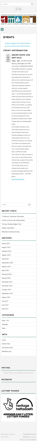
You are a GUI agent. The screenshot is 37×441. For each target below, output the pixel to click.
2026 (28, 46)
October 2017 (6, 290)
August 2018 (6, 266)
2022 (11, 46)
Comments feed (7, 348)
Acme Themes (31, 440)
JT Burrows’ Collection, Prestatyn (13, 216)
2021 (7, 46)
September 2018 (7, 263)
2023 (15, 46)
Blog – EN (5, 320)
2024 (19, 46)
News (4, 328)
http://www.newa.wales (18, 179)
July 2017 (5, 301)
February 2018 (6, 274)
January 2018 (6, 278)
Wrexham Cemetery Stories (11, 232)
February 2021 (6, 251)
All (6, 43)
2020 (28, 43)
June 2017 (5, 305)
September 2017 (7, 293)
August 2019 (6, 255)
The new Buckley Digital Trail (11, 224)
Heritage (5, 324)
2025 (24, 46)
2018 (20, 43)
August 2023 (6, 247)
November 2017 (7, 286)
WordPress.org (6, 351)
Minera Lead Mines (8, 228)
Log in (4, 340)
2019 (24, 43)
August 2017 (6, 297)
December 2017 (7, 282)
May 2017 (5, 309)
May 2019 (5, 259)
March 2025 (6, 243)
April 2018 (5, 270)
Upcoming (10, 43)
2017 (16, 43)
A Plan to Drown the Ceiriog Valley (13, 220)
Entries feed (6, 344)
